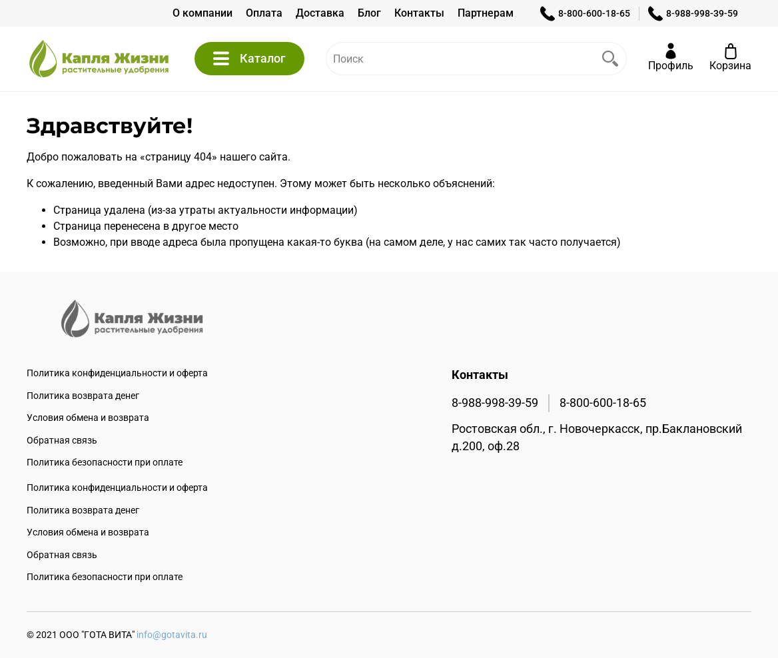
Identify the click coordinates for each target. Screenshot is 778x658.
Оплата (264, 13)
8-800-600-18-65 (585, 14)
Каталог (249, 59)
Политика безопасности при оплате (105, 462)
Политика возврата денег (83, 396)
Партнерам (486, 13)
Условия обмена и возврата (88, 418)
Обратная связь (62, 440)
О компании (202, 13)
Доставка (320, 13)
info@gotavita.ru (172, 635)
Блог (369, 13)
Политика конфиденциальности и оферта (117, 373)
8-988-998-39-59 (693, 14)
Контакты (419, 13)
